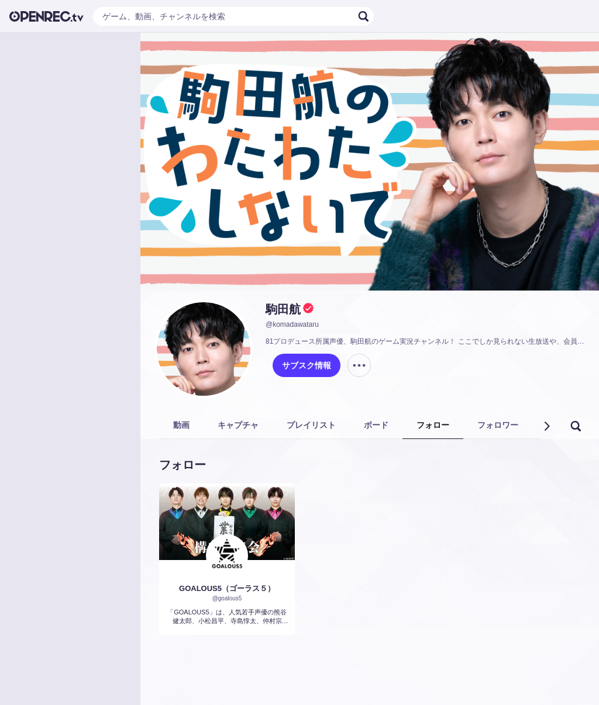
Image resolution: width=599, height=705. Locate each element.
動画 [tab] (181, 425)
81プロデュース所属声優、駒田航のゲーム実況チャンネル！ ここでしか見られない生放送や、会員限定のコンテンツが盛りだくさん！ (425, 341)
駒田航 (283, 309)
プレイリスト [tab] (311, 425)
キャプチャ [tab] (238, 425)
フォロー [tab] (432, 425)
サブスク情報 (306, 365)
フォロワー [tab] (497, 425)
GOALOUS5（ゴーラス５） (227, 588)
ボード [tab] (376, 425)
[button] (546, 426)
